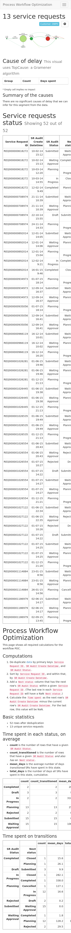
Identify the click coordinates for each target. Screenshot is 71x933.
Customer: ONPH (49, 24)
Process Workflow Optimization (27, 4)
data (29, 662)
